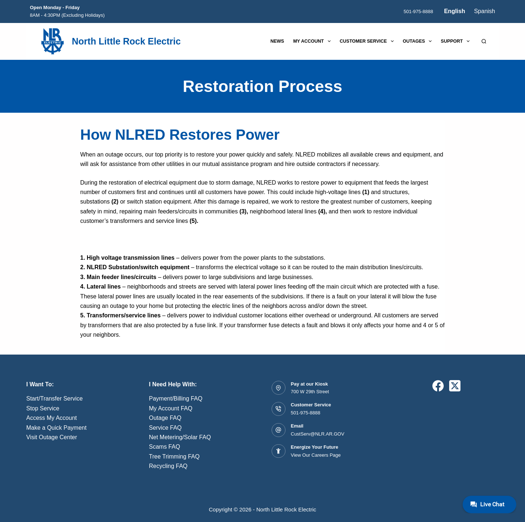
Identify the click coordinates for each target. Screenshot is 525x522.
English (454, 11)
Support (456, 41)
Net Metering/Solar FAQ (180, 437)
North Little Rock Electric (126, 41)
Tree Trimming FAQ (174, 456)
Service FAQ (165, 428)
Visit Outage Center (51, 437)
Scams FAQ (164, 447)
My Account (313, 41)
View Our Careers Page (316, 455)
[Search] (484, 41)
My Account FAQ (170, 408)
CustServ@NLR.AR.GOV (318, 434)
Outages (419, 41)
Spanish (484, 11)
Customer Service (368, 41)
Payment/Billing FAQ (176, 398)
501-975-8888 (418, 11)
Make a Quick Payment (56, 428)
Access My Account (51, 418)
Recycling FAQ (168, 466)
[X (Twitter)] (454, 385)
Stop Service (42, 408)
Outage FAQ (165, 418)
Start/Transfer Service (54, 398)
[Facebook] (438, 385)
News (277, 41)
